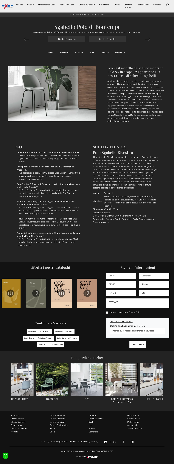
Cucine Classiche (57, 419)
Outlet (117, 5)
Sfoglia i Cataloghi (107, 39)
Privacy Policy (135, 312)
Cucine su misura (58, 422)
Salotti (91, 422)
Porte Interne (133, 422)
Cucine (30, 5)
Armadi (92, 429)
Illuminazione (133, 416)
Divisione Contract (128, 6)
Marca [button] (50, 52)
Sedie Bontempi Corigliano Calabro (38, 338)
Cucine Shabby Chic (59, 425)
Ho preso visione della (124, 312)
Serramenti (104, 5)
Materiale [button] (79, 52)
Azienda (19, 5)
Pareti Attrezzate (96, 419)
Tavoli (52, 429)
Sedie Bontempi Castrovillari (39, 331)
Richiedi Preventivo (66, 39)
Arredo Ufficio (133, 425)
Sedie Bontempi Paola (64, 331)
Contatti (157, 5)
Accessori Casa (67, 5)
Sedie (94, 14)
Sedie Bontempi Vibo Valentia (51, 344)
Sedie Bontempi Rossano (67, 338)
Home (72, 14)
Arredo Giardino (134, 429)
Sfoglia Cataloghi (18, 422)
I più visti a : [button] (120, 52)
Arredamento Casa (46, 5)
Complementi (133, 419)
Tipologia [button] (104, 52)
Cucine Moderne (57, 416)
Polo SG (101, 14)
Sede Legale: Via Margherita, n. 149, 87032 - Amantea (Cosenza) (69, 442)
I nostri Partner (17, 419)
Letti (90, 425)
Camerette (93, 432)
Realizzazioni (143, 5)
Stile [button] (92, 52)
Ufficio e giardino (87, 5)
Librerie (92, 416)
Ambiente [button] (64, 52)
